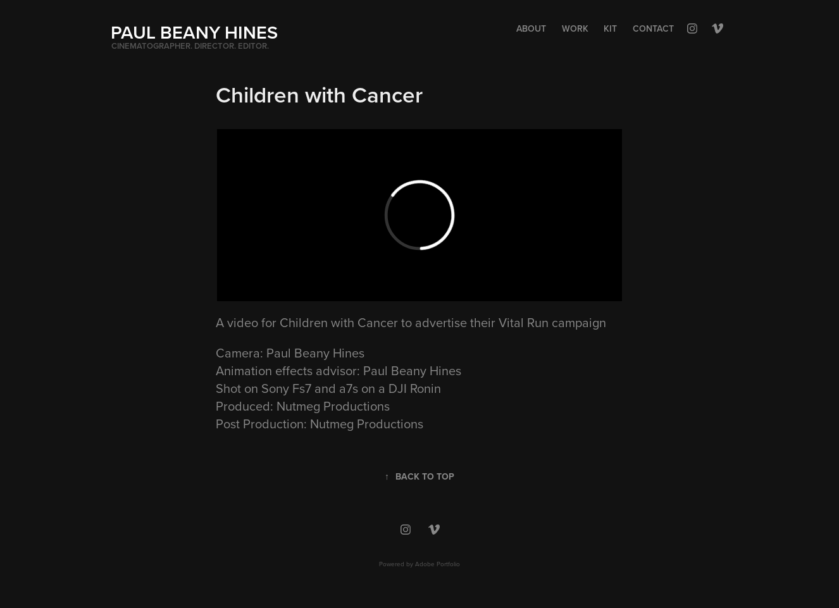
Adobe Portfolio (437, 563)
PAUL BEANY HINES (194, 32)
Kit (610, 28)
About (531, 28)
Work (575, 28)
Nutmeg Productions (333, 406)
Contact (653, 28)
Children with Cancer (339, 322)
